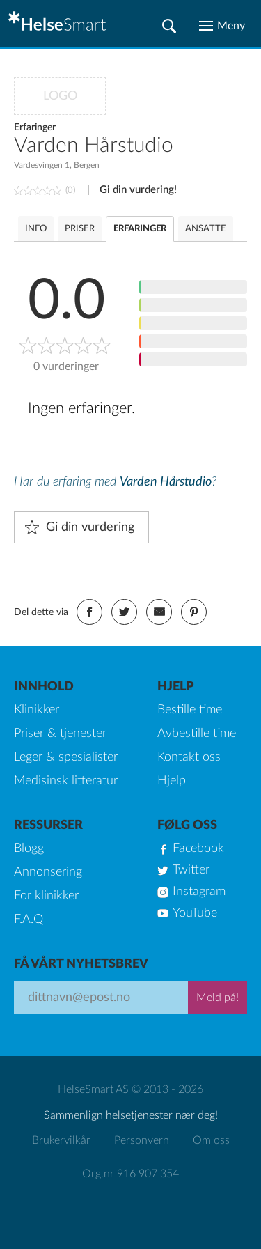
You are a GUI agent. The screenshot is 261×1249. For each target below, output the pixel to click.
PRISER (80, 228)
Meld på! (217, 997)
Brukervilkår (61, 1140)
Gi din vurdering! (138, 190)
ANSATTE (205, 228)
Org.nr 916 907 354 (130, 1173)
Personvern (141, 1140)
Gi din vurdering (90, 527)
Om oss (211, 1140)
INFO (36, 228)
